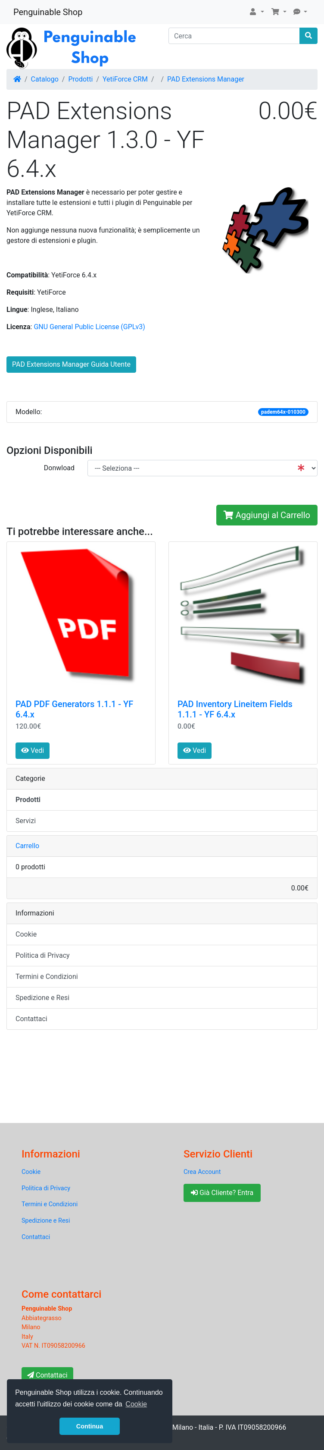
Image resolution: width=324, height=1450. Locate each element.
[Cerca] (234, 36)
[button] (256, 12)
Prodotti (80, 79)
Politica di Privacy (43, 955)
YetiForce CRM (125, 79)
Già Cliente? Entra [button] (222, 1193)
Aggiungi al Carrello (267, 515)
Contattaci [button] (47, 1375)
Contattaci (31, 1019)
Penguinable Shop (47, 12)
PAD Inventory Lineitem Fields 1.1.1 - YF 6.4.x (235, 709)
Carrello (27, 846)
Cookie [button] (136, 1404)
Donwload (59, 468)
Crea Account (202, 1172)
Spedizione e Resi (42, 998)
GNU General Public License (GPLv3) (89, 327)
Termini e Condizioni (47, 976)
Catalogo (45, 79)
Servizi (26, 821)
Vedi (32, 750)
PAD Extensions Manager (205, 79)
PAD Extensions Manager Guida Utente (71, 364)
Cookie (26, 934)
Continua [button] (89, 1426)
